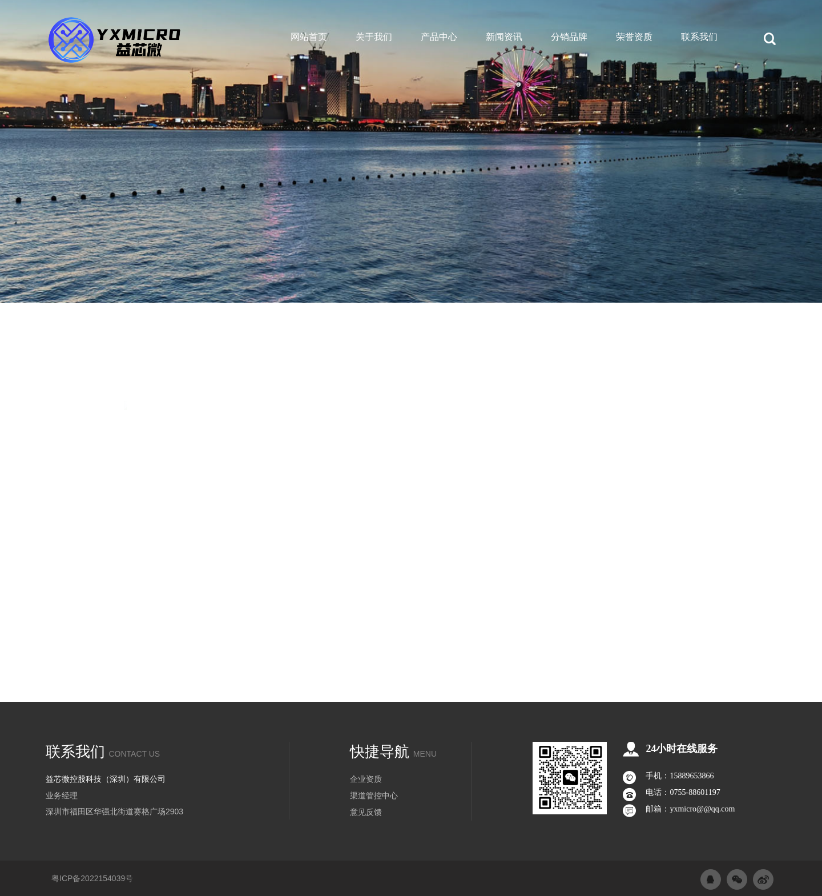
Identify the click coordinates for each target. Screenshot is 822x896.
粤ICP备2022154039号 (92, 878)
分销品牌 (569, 37)
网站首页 (309, 37)
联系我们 (699, 37)
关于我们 (374, 37)
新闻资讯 (504, 37)
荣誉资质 (634, 37)
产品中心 (439, 37)
